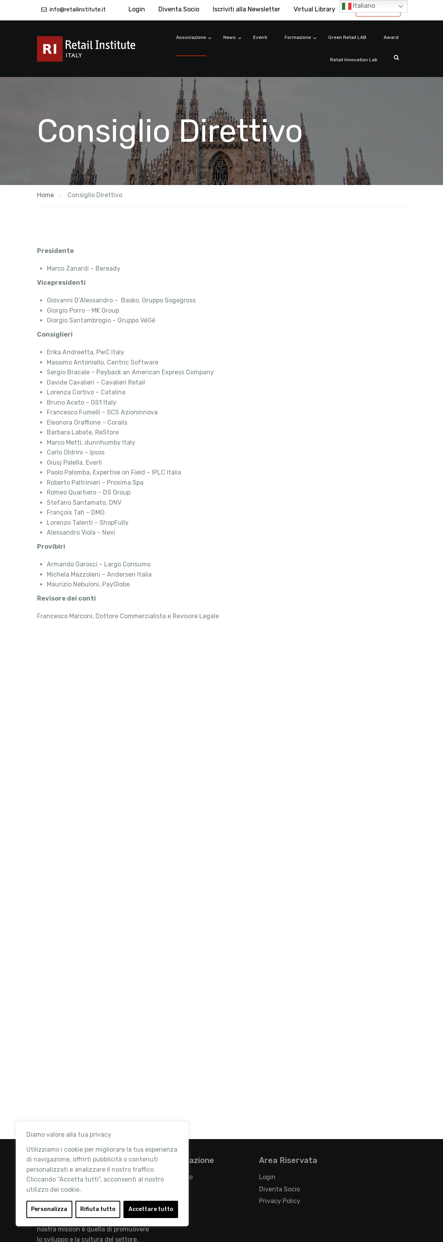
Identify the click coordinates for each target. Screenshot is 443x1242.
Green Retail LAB (347, 37)
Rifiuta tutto (98, 1209)
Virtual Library (314, 9)
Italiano (358, 6)
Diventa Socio (178, 9)
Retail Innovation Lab (353, 59)
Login (137, 9)
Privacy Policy (279, 1201)
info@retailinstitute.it (78, 9)
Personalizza (49, 1209)
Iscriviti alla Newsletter (246, 9)
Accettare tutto (151, 1209)
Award (391, 37)
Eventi (260, 37)
